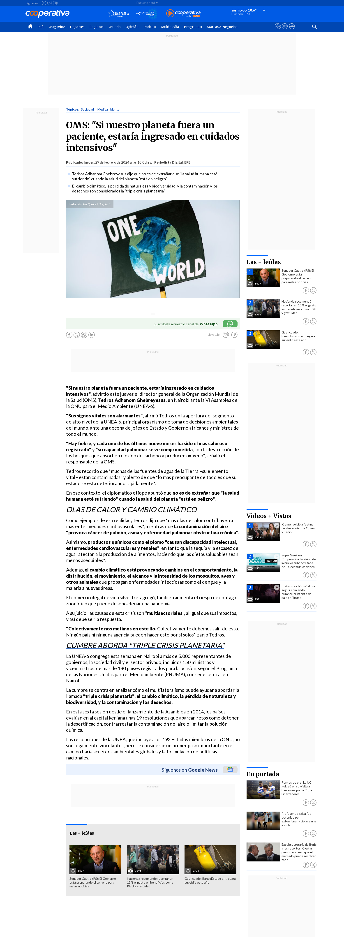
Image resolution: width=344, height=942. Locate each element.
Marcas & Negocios (222, 27)
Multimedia (170, 27)
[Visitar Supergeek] (292, 30)
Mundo (115, 27)
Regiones (96, 27)
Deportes (77, 27)
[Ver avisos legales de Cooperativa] (278, 30)
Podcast (149, 27)
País (40, 27)
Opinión (132, 27)
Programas (193, 27)
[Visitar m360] (285, 30)
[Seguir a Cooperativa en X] (49, 3)
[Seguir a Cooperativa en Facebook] (44, 3)
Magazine (57, 27)
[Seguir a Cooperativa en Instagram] (55, 3)
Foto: (72, 204)
